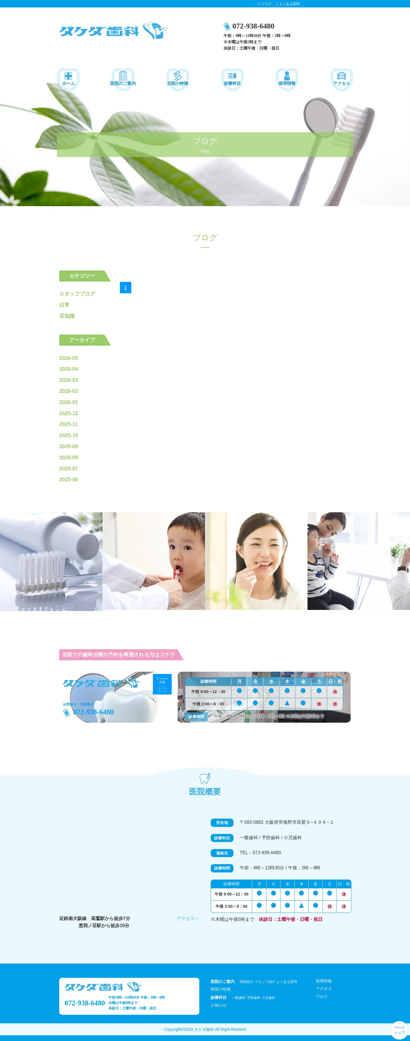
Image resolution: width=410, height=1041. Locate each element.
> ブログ (264, 4)
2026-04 (68, 369)
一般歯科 (238, 998)
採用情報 (324, 981)
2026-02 (68, 391)
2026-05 (68, 358)
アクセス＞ (188, 918)
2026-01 (68, 402)
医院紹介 (246, 982)
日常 (64, 305)
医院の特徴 (221, 989)
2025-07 (68, 469)
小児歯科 (268, 998)
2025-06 (68, 479)
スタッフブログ (77, 294)
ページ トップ (399, 1030)
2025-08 (68, 457)
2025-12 (68, 413)
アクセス (324, 988)
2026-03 (68, 380)
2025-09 (68, 446)
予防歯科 (254, 998)
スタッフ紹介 (265, 982)
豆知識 (67, 316)
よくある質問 (286, 982)
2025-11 (68, 424)
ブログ (322, 996)
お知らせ (219, 1005)
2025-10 (68, 435)
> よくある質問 (288, 4)
